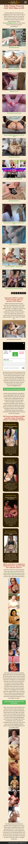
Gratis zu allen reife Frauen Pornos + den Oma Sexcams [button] (14, 702)
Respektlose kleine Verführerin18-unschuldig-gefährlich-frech (14, 223)
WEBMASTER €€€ (22, 842)
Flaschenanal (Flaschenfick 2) (14, 200)
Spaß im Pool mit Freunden (14, 244)
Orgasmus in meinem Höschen (14, 69)
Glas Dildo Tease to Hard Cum (14, 157)
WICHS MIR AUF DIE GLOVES (14, 47)
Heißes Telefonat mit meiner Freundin (14, 113)
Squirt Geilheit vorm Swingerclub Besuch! (14, 178)
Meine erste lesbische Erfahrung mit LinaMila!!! (14, 288)
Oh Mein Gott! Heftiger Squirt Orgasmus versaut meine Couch (14, 136)
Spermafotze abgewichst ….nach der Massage (14, 266)
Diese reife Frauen (12, 573)
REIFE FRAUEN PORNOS (13, 842)
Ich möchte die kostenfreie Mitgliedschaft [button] (14, 389)
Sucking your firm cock (14, 91)
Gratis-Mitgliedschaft (10, 23)
